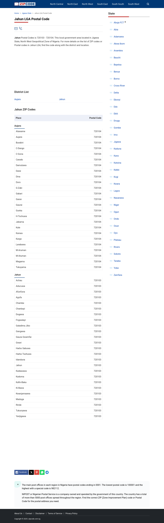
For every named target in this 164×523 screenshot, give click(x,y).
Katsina (117, 162)
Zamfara (118, 275)
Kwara (117, 183)
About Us (18, 513)
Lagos (117, 191)
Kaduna (117, 148)
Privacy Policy (71, 513)
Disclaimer (40, 513)
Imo (116, 134)
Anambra (118, 50)
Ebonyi (117, 99)
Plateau (117, 240)
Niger (116, 205)
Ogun (116, 212)
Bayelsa (117, 64)
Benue (117, 71)
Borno (117, 78)
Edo (115, 106)
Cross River (119, 85)
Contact (28, 513)
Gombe (117, 127)
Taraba (117, 261)
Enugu (117, 120)
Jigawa (117, 142)
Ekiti (116, 113)
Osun (116, 226)
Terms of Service (55, 513)
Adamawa (119, 36)
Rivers (117, 247)
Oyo (116, 233)
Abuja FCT (119, 22)
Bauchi (117, 57)
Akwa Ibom (119, 43)
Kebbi (116, 170)
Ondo (116, 219)
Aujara (17, 99)
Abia (116, 29)
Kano (116, 155)
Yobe (116, 268)
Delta (116, 92)
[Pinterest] (36, 472)
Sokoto (117, 254)
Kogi (116, 177)
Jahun (62, 99)
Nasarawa (119, 198)
